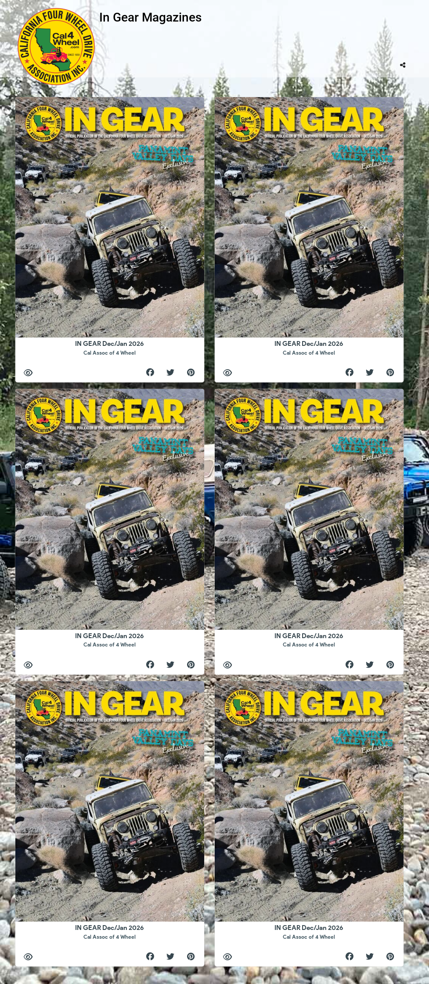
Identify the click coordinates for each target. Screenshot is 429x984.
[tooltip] (402, 65)
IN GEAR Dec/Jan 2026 (109, 347)
